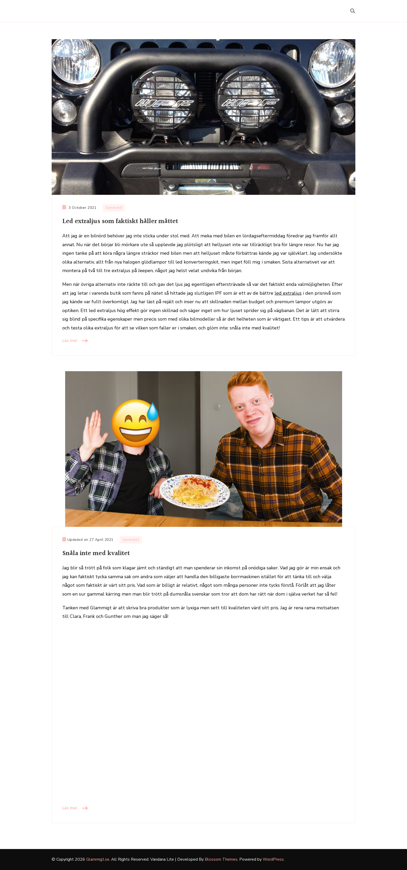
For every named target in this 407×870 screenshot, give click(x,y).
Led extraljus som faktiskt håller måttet (120, 221)
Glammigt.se (97, 859)
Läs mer (69, 340)
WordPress (273, 859)
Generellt (113, 207)
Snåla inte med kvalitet (96, 553)
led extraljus (288, 293)
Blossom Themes (221, 859)
